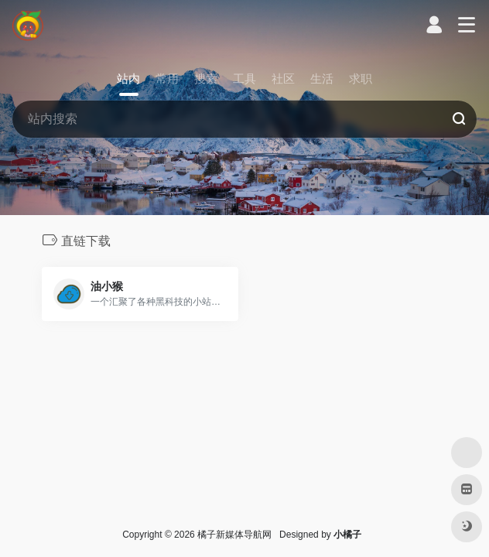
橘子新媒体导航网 (234, 534)
